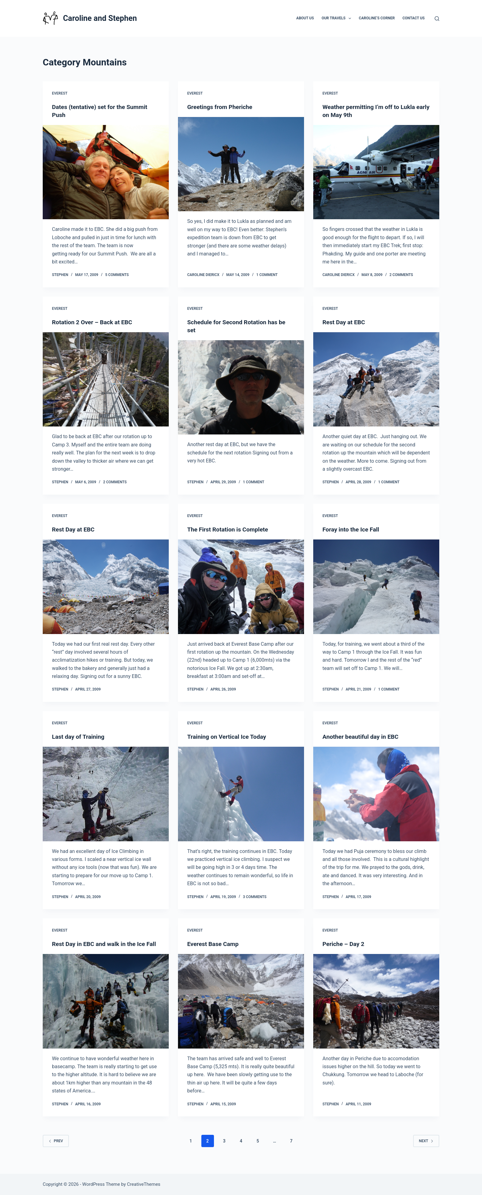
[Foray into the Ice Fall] (376, 586)
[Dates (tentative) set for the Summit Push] (106, 172)
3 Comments (255, 896)
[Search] (437, 18)
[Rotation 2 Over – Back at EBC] (106, 379)
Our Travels (338, 18)
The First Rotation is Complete (229, 529)
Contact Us (413, 18)
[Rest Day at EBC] (376, 379)
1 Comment (267, 275)
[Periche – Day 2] (376, 1001)
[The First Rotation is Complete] (241, 586)
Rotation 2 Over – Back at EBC (93, 322)
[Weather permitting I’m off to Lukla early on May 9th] (376, 172)
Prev (56, 1148)
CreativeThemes (143, 1184)
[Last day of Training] (106, 794)
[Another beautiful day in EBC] (376, 794)
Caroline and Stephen (100, 18)
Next (426, 1148)
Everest (59, 93)
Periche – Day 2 (344, 944)
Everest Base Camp (214, 944)
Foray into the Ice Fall (351, 529)
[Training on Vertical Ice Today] (241, 794)
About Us (305, 18)
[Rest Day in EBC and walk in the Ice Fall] (106, 1009)
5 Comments (117, 275)
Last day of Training (79, 736)
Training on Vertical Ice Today (228, 736)
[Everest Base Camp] (241, 1001)
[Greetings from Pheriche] (241, 164)
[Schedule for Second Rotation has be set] (241, 387)
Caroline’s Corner (377, 18)
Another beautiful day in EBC (361, 736)
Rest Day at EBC (344, 322)
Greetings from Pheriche (221, 107)
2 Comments (401, 275)
